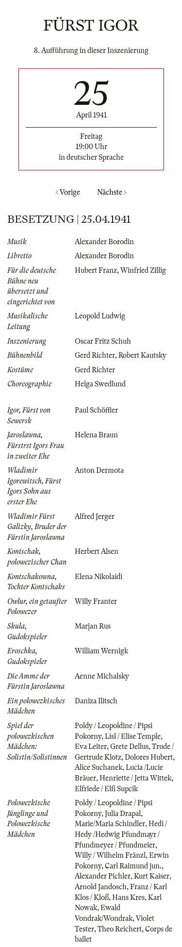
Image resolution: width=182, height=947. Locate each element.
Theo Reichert (120, 929)
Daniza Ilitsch (96, 701)
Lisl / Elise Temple (133, 736)
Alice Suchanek (98, 767)
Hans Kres (128, 897)
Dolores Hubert (149, 757)
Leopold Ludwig (100, 316)
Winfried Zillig (143, 270)
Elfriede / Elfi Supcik (106, 789)
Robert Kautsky (142, 355)
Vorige (68, 192)
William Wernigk (101, 651)
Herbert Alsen (96, 551)
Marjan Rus (93, 626)
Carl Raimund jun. (133, 866)
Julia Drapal (123, 813)
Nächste (111, 192)
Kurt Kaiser (151, 876)
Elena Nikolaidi (98, 577)
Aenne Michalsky (102, 676)
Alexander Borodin (104, 242)
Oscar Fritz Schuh (103, 341)
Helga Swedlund (100, 384)
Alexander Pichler (103, 876)
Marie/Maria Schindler (110, 824)
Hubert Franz (96, 270)
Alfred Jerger (95, 516)
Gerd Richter (95, 355)
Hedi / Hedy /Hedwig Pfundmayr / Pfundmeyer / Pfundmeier (121, 834)
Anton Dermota (99, 470)
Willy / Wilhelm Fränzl (110, 855)
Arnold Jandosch (101, 887)
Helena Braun (96, 435)
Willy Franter (96, 601)
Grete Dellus (129, 746)
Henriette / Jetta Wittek (135, 778)
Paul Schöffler (96, 410)
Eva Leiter (91, 746)
